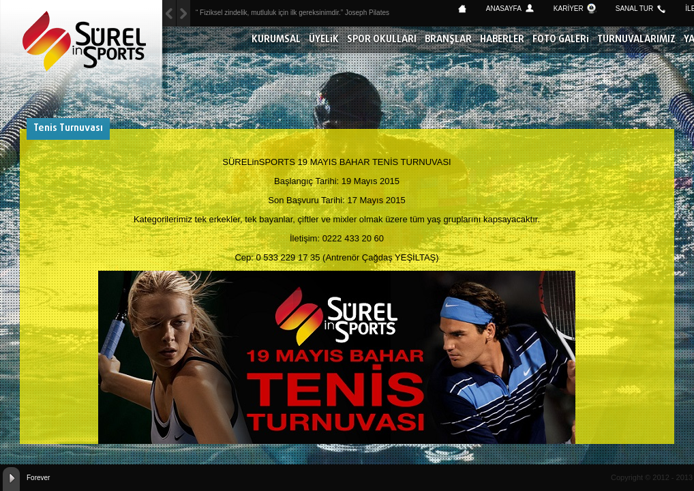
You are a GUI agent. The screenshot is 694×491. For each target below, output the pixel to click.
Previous (183, 13)
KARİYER (569, 8)
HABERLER (502, 40)
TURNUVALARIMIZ (636, 40)
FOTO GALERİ (560, 40)
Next (169, 13)
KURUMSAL (276, 40)
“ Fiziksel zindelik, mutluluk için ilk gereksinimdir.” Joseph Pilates (292, 12)
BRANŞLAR (448, 40)
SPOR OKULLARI (382, 40)
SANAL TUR (635, 8)
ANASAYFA (504, 8)
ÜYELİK (324, 40)
